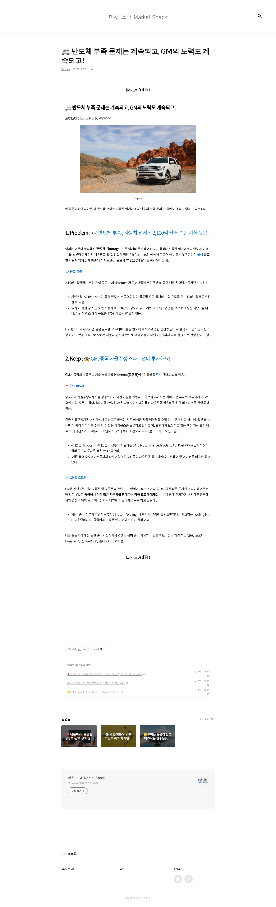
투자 (159, 374)
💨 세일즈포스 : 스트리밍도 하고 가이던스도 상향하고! (96, 683)
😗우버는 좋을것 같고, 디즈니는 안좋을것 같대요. (93, 692)
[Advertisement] (138, 603)
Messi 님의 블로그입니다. (83, 783)
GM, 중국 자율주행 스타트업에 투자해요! (130, 358)
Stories (70, 665)
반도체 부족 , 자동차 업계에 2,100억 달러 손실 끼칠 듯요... (154, 232)
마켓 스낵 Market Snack (87, 778)
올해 (199, 254)
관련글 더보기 (206, 719)
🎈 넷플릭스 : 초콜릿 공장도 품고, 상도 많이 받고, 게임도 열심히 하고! (104, 674)
